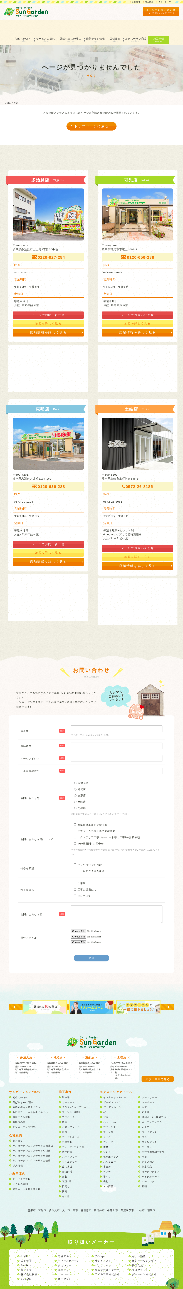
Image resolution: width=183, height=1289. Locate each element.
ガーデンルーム (71, 1122)
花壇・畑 (66, 1166)
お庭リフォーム (71, 1112)
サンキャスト (103, 1246)
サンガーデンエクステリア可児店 (32, 1136)
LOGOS (26, 1264)
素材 (105, 1132)
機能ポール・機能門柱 (154, 1102)
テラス (107, 1122)
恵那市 (32, 1195)
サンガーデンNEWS (24, 1112)
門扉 (144, 1142)
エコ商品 (108, 1171)
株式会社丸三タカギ (107, 1255)
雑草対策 (67, 1137)
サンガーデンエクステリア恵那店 (32, 1141)
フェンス (108, 1117)
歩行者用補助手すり (153, 1137)
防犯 (64, 1176)
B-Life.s (26, 1250)
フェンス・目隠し (71, 1097)
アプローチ (68, 1102)
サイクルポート (150, 1161)
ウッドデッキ (149, 1117)
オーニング (148, 1166)
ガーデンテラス (150, 1156)
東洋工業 (26, 1255)
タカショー (65, 1250)
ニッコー (63, 1259)
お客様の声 (19, 1107)
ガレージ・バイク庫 (73, 1132)
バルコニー (109, 1147)
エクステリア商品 (140, 24)
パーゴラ (147, 1132)
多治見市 (54, 1195)
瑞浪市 (151, 1195)
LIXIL (24, 1241)
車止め (107, 1151)
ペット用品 (109, 1107)
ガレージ (108, 1127)
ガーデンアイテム (152, 1107)
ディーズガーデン (69, 1246)
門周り (66, 1171)
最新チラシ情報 (96, 24)
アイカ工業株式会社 (107, 1259)
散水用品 (147, 1151)
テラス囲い (148, 1147)
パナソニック (103, 1250)
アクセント (109, 1112)
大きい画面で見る (157, 1064)
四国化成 (137, 1250)
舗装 (64, 1161)
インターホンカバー (114, 1082)
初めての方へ (20, 24)
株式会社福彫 (29, 1259)
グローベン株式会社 (144, 1259)
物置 (64, 1107)
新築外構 (67, 1156)
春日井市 (99, 1195)
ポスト (145, 1122)
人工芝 (145, 1112)
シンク (107, 1137)
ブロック (108, 1102)
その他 (66, 1181)
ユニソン (63, 1255)
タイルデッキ (69, 1147)
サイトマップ (164, 2)
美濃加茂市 (127, 1195)
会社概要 (134, 2)
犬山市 (66, 1195)
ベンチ (107, 1156)
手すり (107, 1161)
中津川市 (112, 1195)
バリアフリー (69, 1142)
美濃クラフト (140, 1255)
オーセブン (65, 1264)
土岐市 (141, 1195)
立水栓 (145, 1097)
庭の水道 (67, 1151)
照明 (144, 1171)
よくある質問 (20, 1169)
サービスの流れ (43, 24)
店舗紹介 (117, 24)
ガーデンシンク (112, 1087)
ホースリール (149, 1082)
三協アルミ (65, 1241)
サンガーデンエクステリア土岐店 (32, 1145)
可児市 (42, 1195)
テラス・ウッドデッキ (74, 1092)
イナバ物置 (139, 1241)
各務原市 (86, 1195)
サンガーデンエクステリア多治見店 (33, 1131)
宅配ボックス (110, 1142)
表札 (105, 1166)
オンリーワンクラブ (144, 1246)
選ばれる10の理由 (70, 24)
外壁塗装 (67, 1127)
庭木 (64, 1117)
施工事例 (163, 24)
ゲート (107, 1097)
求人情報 (147, 2)
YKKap (99, 1241)
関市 (75, 1195)
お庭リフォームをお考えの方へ (30, 1097)
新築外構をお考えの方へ (26, 1092)
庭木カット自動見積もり (26, 1174)
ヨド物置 (26, 1246)
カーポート (68, 1087)
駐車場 (66, 1082)
